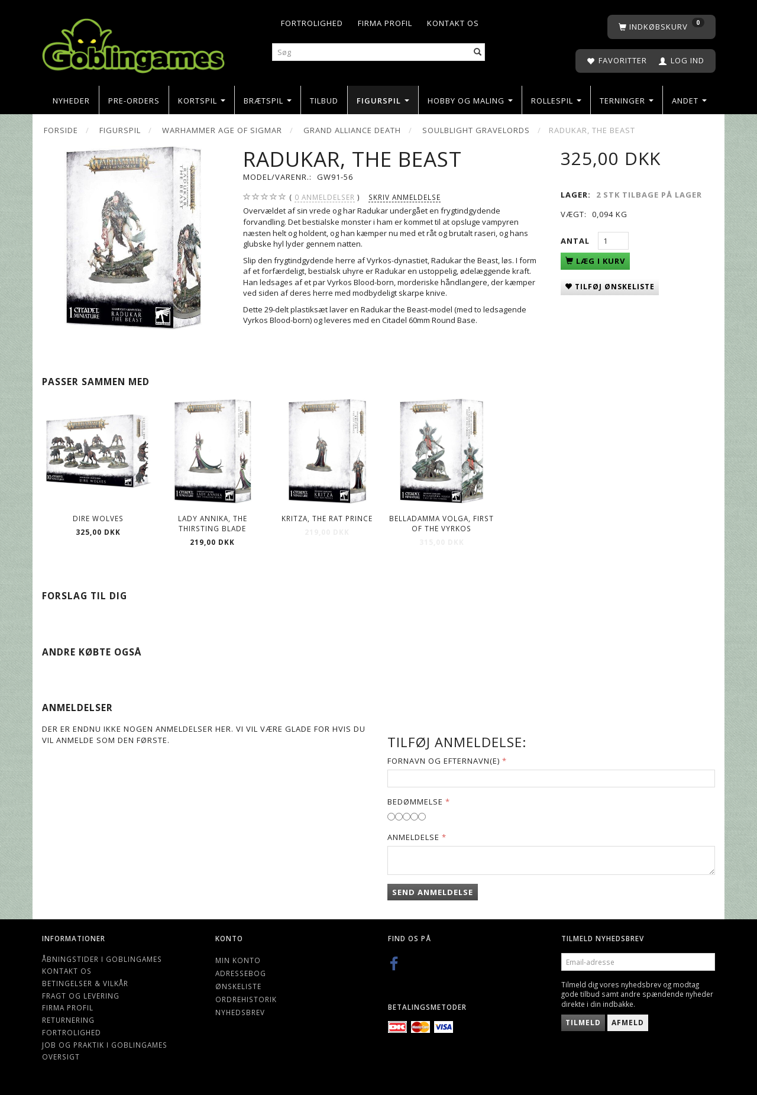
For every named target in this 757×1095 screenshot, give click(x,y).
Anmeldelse (413, 837)
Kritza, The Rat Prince (327, 518)
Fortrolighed (312, 23)
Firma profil (385, 23)
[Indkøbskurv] (661, 27)
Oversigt (61, 1056)
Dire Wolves (98, 518)
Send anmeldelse (432, 892)
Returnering (68, 1020)
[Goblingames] (133, 43)
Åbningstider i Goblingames (102, 959)
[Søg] (478, 52)
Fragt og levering (80, 995)
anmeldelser (325, 197)
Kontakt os (453, 23)
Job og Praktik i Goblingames (104, 1044)
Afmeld (628, 1023)
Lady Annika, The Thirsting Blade (212, 523)
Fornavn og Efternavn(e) (443, 760)
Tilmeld (583, 1023)
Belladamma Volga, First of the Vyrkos (441, 523)
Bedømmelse (415, 801)
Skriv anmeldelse (404, 197)
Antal (576, 240)
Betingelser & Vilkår (85, 983)
